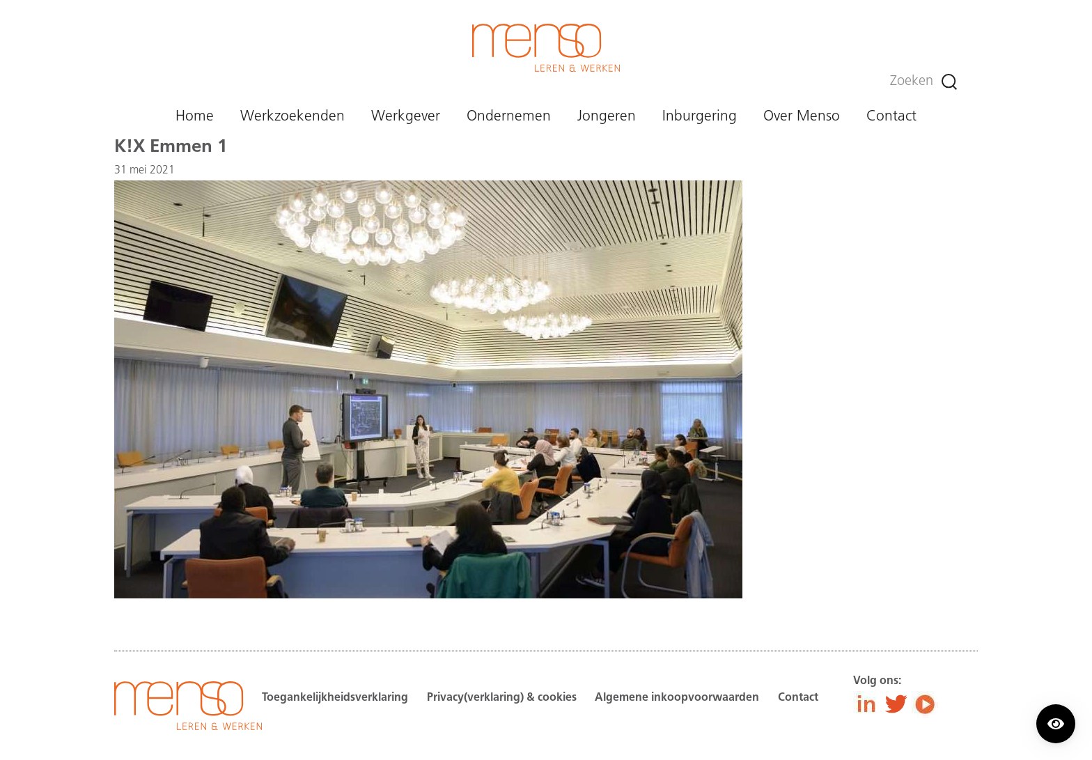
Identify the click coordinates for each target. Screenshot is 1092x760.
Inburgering (699, 116)
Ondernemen (509, 116)
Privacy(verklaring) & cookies (502, 698)
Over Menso (801, 116)
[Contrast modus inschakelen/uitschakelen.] (1055, 723)
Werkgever (405, 116)
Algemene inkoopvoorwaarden (677, 698)
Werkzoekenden (292, 116)
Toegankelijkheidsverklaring (335, 698)
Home (195, 116)
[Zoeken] (949, 82)
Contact (891, 116)
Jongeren (606, 116)
